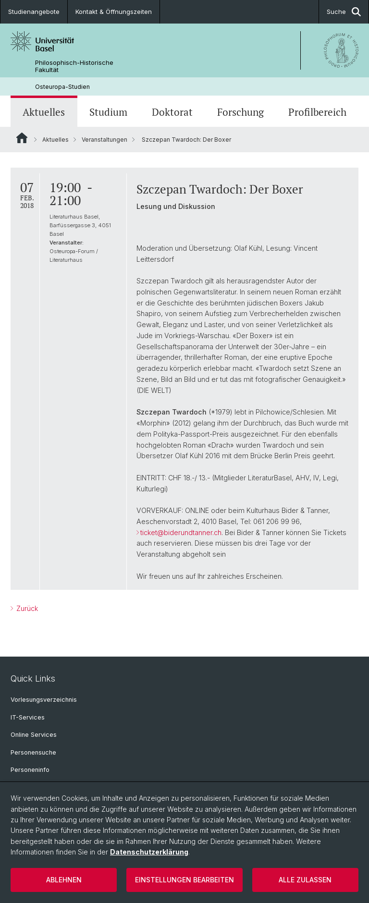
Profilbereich (317, 112)
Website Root (21, 138)
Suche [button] (344, 11)
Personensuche (33, 752)
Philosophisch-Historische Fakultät (74, 66)
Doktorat (172, 112)
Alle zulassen (305, 880)
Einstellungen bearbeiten (184, 880)
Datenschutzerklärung (149, 852)
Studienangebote (34, 11)
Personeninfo (30, 769)
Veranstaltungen (104, 139)
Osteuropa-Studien (62, 86)
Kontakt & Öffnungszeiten (113, 11)
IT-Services (28, 717)
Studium (108, 112)
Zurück (26, 608)
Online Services (34, 734)
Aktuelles (44, 112)
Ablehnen (64, 880)
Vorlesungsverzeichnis (44, 699)
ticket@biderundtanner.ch (180, 532)
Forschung (240, 112)
